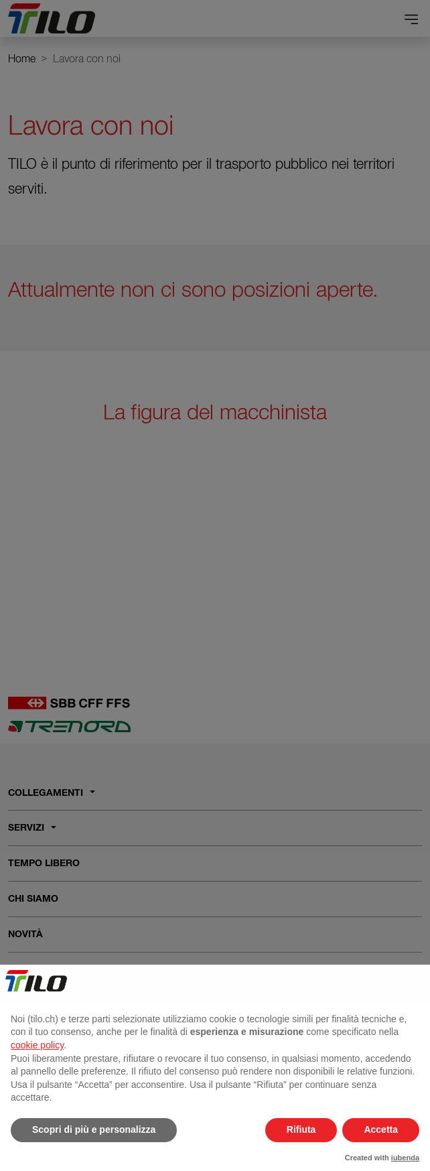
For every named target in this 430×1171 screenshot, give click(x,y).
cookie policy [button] (37, 1045)
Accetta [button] (381, 1129)
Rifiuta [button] (301, 1129)
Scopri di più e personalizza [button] (93, 1129)
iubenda (405, 1158)
